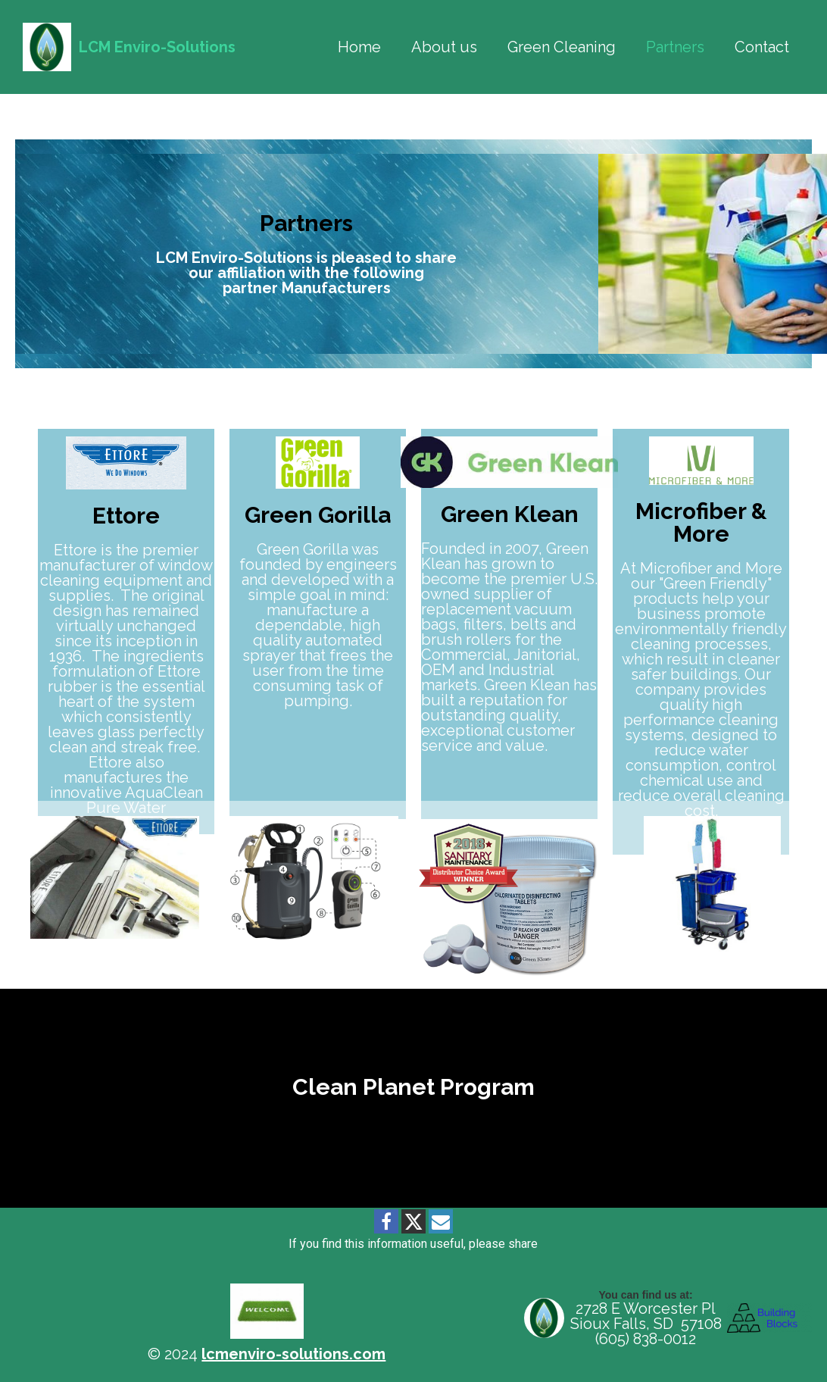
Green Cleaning (561, 47)
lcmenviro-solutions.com (293, 1354)
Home (359, 47)
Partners (675, 47)
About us (444, 47)
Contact (762, 47)
